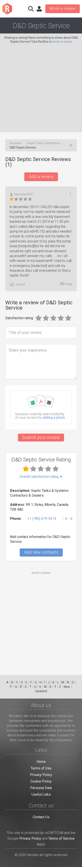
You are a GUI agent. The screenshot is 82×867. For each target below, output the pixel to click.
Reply (66, 284)
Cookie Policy (41, 781)
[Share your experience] (41, 361)
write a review (62, 41)
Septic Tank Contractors (43, 143)
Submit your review (41, 437)
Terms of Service (61, 838)
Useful (17, 284)
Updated (41, 691)
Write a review (62, 8)
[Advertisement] (41, 87)
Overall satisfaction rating (41, 476)
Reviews (15, 143)
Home (41, 762)
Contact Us (41, 817)
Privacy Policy (41, 775)
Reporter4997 (21, 194)
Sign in (39, 9)
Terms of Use (41, 768)
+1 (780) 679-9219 (41, 519)
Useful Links (41, 794)
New (67, 686)
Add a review (41, 176)
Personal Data (41, 788)
